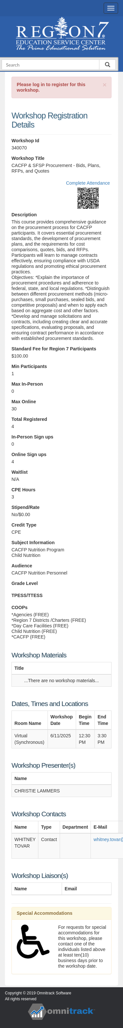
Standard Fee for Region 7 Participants (53, 348)
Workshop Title (28, 158)
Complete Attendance (88, 183)
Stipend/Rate (25, 507)
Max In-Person (27, 384)
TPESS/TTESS (27, 595)
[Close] (105, 84)
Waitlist (19, 472)
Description (24, 214)
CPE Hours (23, 489)
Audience (21, 565)
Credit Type (23, 525)
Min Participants (29, 366)
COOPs (19, 607)
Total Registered (29, 419)
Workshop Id (25, 140)
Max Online (23, 401)
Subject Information (32, 542)
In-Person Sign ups (32, 436)
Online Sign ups (29, 454)
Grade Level (24, 583)
